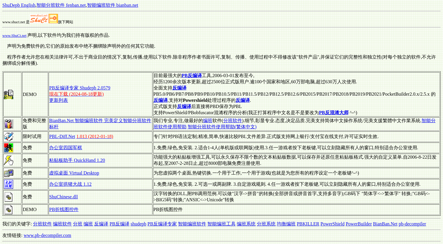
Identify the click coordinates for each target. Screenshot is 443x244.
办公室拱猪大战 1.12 (70, 184)
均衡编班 (286, 223)
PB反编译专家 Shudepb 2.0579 (79, 87)
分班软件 (232, 120)
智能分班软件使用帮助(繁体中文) (222, 126)
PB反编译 (119, 223)
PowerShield (332, 223)
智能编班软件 (192, 223)
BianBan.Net (385, 223)
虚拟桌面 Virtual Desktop (74, 172)
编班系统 (246, 223)
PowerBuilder (359, 223)
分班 (77, 223)
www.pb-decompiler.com (47, 235)
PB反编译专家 (162, 223)
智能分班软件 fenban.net (61, 5)
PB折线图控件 (64, 209)
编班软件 (62, 223)
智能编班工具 (221, 223)
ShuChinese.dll (63, 196)
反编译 (101, 223)
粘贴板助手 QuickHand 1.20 (77, 160)
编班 (207, 120)
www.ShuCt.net (14, 35)
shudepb (138, 223)
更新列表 (58, 100)
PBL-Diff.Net (62, 136)
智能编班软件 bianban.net (112, 5)
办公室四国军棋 (65, 147)
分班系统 (266, 223)
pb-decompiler (412, 223)
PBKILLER (308, 223)
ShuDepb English (18, 5)
